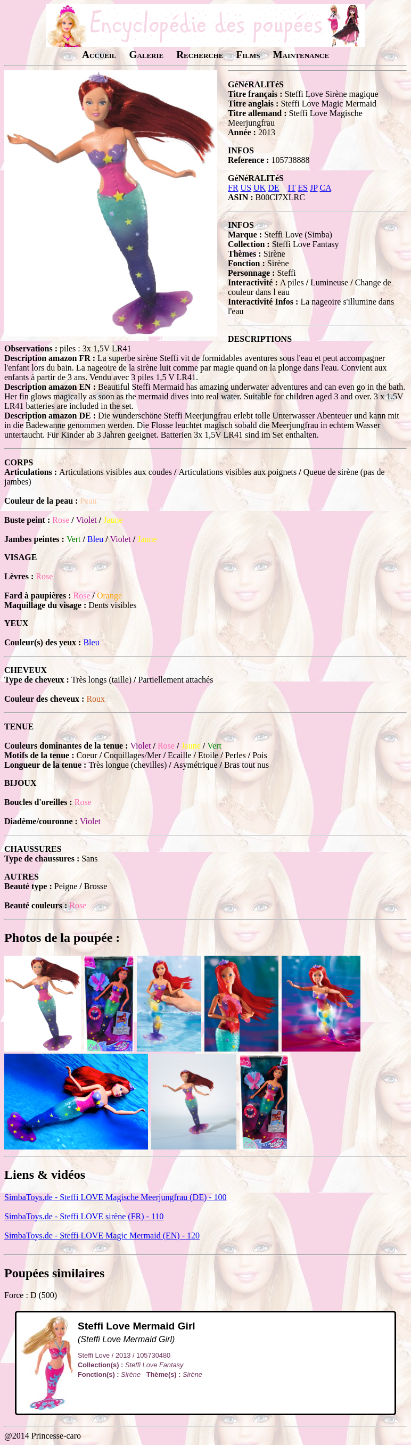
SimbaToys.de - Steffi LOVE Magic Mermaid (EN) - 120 (102, 1235)
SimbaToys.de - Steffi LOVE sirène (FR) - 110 (83, 1216)
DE (273, 187)
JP (314, 187)
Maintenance (301, 54)
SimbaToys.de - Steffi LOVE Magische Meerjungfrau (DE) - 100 (115, 1197)
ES (303, 187)
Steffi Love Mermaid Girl (136, 1326)
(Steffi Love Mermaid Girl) (126, 1339)
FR (233, 187)
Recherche (199, 54)
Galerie (146, 54)
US (246, 187)
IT (291, 187)
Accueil (99, 54)
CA (325, 187)
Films (248, 54)
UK (259, 187)
